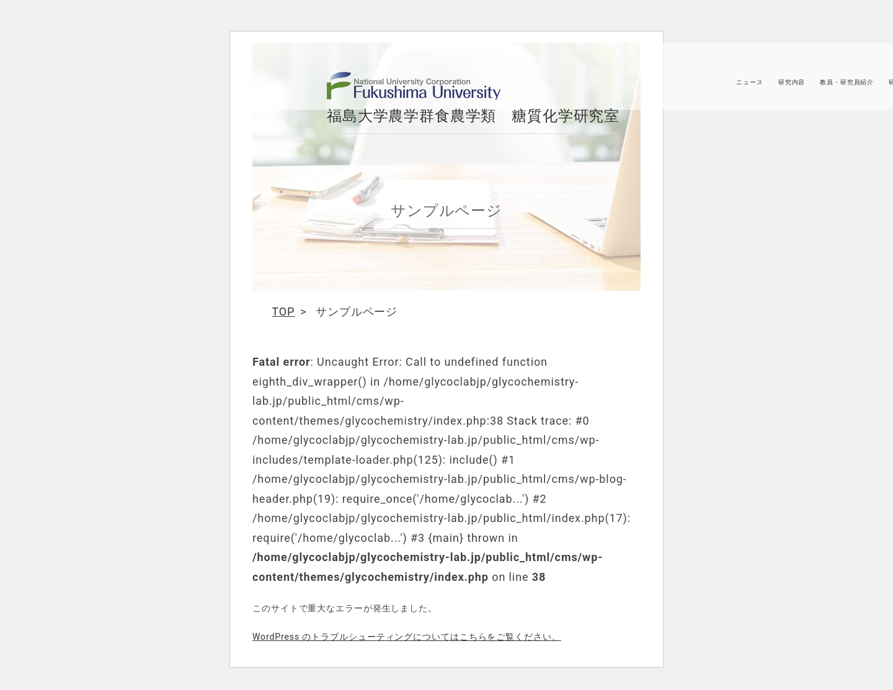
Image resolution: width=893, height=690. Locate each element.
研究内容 (790, 86)
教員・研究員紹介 (845, 86)
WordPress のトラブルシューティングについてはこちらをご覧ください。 (406, 637)
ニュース (748, 86)
